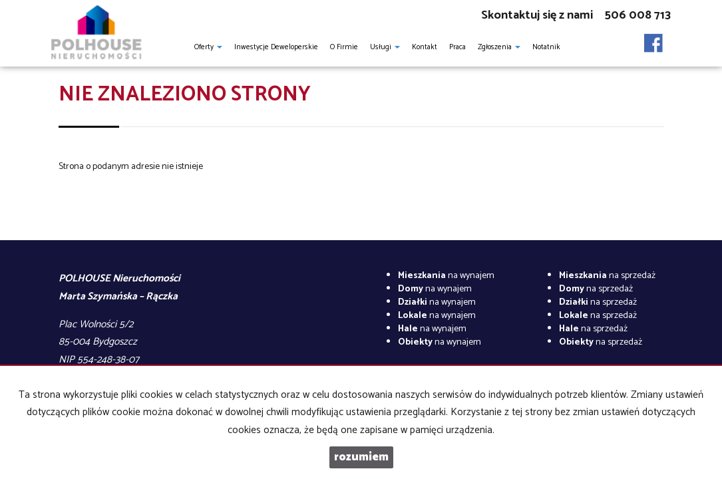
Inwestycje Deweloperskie (276, 47)
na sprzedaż (607, 275)
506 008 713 (638, 15)
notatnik (546, 47)
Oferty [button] (208, 47)
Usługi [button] (385, 47)
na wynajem (446, 275)
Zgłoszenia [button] (499, 47)
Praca (457, 47)
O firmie (344, 47)
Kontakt (424, 47)
